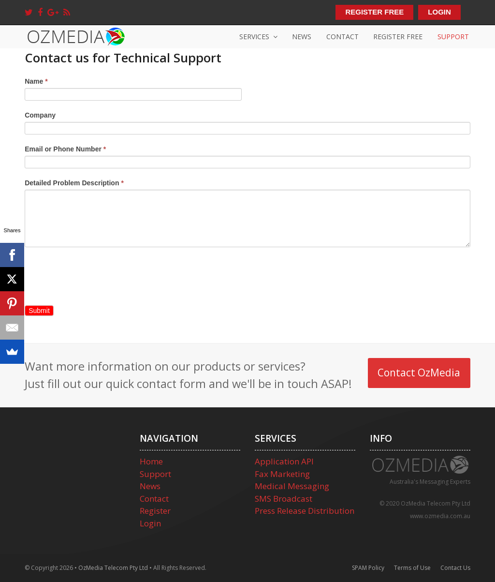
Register (155, 510)
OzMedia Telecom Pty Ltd (113, 568)
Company (40, 115)
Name (36, 81)
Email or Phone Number (65, 149)
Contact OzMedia (419, 372)
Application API (284, 461)
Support (155, 473)
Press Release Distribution (304, 510)
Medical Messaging (292, 486)
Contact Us (455, 568)
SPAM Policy (368, 568)
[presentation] (98, 276)
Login (150, 523)
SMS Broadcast (283, 498)
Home (151, 461)
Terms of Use (412, 568)
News (150, 486)
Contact (154, 498)
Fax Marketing (282, 473)
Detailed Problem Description (74, 183)
